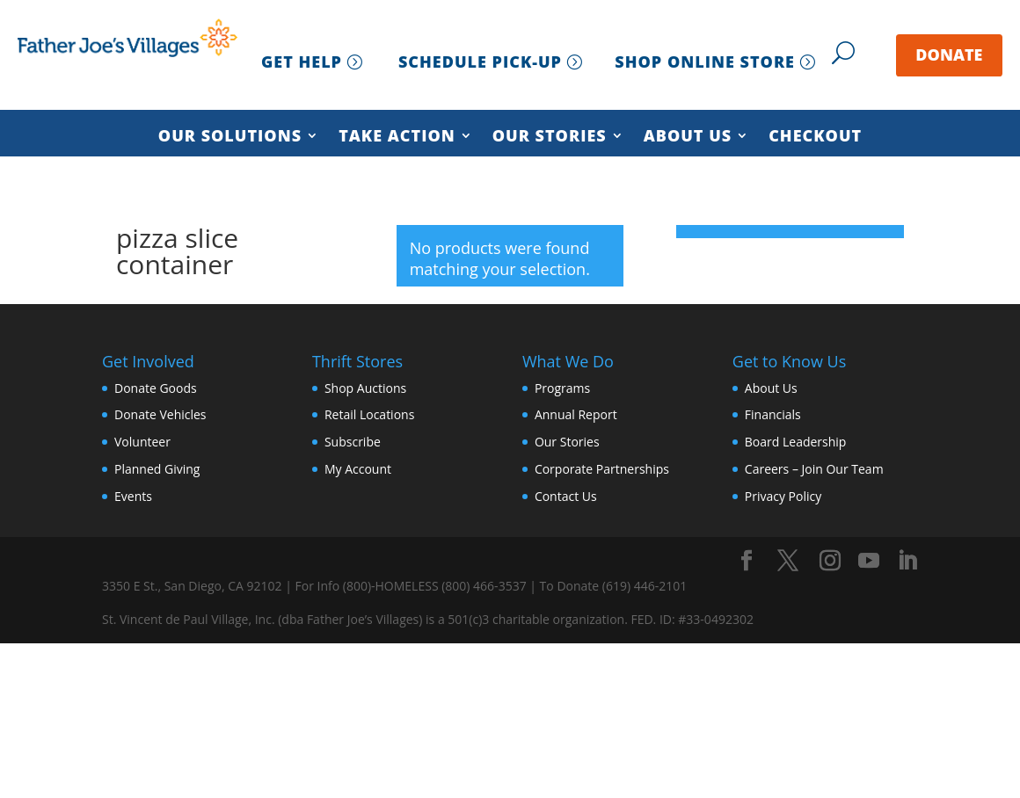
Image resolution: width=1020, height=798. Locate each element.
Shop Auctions (365, 388)
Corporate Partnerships (602, 469)
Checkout (815, 136)
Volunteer (142, 441)
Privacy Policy (783, 496)
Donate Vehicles (160, 414)
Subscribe (352, 441)
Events (133, 496)
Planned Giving (157, 469)
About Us (688, 136)
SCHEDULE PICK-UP (480, 61)
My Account (357, 469)
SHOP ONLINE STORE (705, 61)
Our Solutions (230, 136)
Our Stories (549, 136)
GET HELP (301, 61)
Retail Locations (369, 414)
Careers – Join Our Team (814, 469)
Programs (562, 388)
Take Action (397, 136)
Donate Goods (155, 388)
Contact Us (566, 496)
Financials (773, 414)
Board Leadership (796, 441)
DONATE (948, 54)
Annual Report (576, 414)
